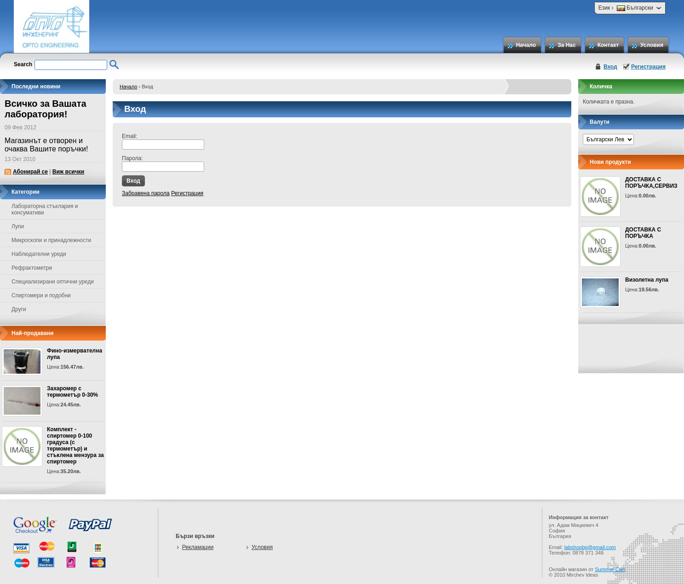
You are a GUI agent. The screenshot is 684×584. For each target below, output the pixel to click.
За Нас (567, 45)
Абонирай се (30, 171)
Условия (651, 45)
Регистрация (648, 67)
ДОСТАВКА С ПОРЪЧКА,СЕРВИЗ (651, 182)
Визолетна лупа (646, 280)
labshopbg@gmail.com (590, 547)
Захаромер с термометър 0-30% (72, 391)
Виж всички (68, 171)
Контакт (608, 45)
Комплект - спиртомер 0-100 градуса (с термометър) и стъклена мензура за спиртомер (75, 445)
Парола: (132, 158)
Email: (129, 136)
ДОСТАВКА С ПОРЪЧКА (643, 232)
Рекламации (197, 547)
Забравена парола (146, 193)
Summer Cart (610, 569)
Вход (610, 67)
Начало (526, 45)
